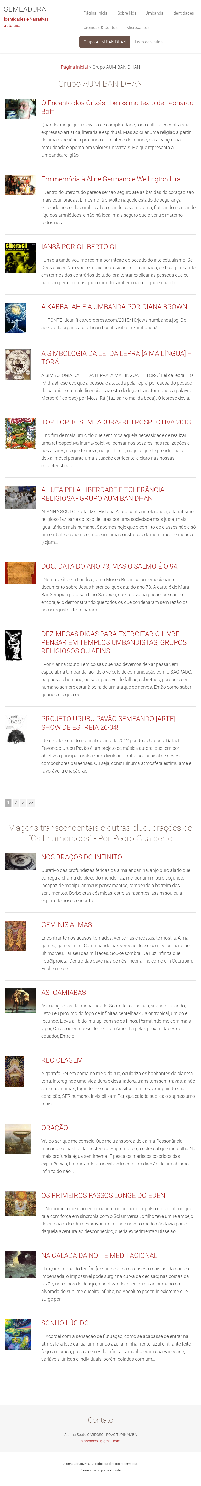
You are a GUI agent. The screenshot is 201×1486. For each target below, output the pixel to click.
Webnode (114, 1470)
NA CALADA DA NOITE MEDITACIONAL (99, 1255)
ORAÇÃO (54, 1128)
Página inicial (74, 67)
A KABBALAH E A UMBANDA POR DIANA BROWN (114, 307)
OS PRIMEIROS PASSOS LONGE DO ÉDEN (103, 1195)
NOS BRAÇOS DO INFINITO (81, 857)
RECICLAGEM (62, 1060)
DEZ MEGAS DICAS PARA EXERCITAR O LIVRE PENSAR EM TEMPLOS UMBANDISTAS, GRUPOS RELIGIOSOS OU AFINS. (114, 642)
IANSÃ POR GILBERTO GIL (80, 247)
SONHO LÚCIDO (65, 1323)
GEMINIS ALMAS (66, 925)
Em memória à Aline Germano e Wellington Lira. (111, 179)
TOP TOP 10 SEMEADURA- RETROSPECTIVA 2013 (116, 422)
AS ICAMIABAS (63, 992)
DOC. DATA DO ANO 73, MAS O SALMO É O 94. (110, 566)
